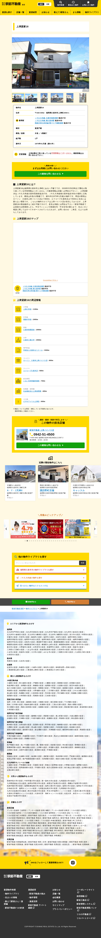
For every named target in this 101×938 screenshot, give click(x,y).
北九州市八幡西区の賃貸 (58, 634)
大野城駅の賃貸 (39, 691)
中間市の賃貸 (87, 634)
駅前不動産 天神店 (68, 818)
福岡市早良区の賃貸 (15, 642)
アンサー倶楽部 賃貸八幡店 (39, 810)
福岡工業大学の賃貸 (53, 786)
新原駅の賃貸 (40, 750)
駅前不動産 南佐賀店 (15, 836)
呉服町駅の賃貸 (29, 736)
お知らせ (46, 12)
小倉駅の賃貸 (12, 683)
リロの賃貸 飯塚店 (30, 813)
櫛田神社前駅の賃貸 (70, 730)
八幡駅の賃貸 (50, 683)
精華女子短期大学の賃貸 (56, 783)
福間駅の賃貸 (50, 685)
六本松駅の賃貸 (62, 727)
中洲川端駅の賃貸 (38, 718)
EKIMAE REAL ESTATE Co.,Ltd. (48, 926)
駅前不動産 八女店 (73, 828)
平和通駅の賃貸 (25, 765)
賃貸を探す (7, 12)
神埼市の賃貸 (48, 667)
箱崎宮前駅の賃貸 (82, 736)
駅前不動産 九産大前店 (37, 815)
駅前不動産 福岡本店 (51, 818)
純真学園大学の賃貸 (15, 786)
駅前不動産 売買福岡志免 (17, 842)
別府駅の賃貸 (48, 727)
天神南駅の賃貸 (55, 730)
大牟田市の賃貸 (13, 655)
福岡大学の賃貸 (68, 786)
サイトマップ (58, 905)
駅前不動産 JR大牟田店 (54, 830)
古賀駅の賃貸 (62, 685)
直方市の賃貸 (74, 634)
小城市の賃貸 (36, 667)
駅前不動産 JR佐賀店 (31, 833)
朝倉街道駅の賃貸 (31, 704)
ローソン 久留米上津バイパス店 (35, 360)
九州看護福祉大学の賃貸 (16, 783)
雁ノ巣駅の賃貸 (42, 745)
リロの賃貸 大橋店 (32, 820)
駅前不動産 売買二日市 (37, 842)
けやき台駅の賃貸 (80, 691)
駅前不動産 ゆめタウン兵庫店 (53, 833)
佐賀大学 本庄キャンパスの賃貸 (77, 793)
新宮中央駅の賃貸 (76, 685)
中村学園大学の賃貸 (32, 781)
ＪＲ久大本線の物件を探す (50, 578)
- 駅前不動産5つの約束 (14, 908)
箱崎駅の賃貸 (67, 688)
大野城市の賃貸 (25, 647)
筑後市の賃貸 (24, 652)
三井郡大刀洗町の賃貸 (15, 650)
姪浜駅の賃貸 (12, 716)
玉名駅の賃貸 (50, 696)
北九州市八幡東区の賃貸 (37, 634)
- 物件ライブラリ (11, 894)
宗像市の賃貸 (12, 637)
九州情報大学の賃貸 (67, 788)
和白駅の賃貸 (67, 745)
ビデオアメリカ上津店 (31, 401)
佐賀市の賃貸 (12, 667)
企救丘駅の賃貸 (13, 770)
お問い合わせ (58, 901)
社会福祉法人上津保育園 (32, 391)
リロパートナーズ (86, 918)
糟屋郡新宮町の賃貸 (32, 644)
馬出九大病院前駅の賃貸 (63, 736)
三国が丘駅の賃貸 (59, 704)
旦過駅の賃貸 (38, 765)
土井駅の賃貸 (41, 747)
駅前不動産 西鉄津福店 (16, 828)
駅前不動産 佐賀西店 (74, 833)
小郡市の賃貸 (66, 647)
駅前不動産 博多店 (34, 818)
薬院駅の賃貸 (31, 702)
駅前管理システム (86, 904)
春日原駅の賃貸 (56, 702)
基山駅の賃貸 (12, 693)
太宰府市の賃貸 (39, 647)
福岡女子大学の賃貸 (84, 786)
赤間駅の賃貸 (26, 685)
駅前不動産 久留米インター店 (74, 826)
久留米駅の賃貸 (37, 693)
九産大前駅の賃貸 (29, 688)
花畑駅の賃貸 (43, 707)
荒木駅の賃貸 (50, 693)
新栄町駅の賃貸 (86, 707)
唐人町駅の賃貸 (62, 716)
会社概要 (56, 897)
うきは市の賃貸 (32, 650)
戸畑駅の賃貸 (38, 683)
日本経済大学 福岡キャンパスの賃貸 (21, 788)
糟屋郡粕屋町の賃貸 (67, 644)
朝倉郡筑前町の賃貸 (48, 650)
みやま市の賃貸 (49, 652)
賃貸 (41, 4)
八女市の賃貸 (12, 652)
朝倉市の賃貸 (78, 647)
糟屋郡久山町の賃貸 (49, 644)
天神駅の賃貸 (24, 718)
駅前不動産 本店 (13, 826)
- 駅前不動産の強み (36, 894)
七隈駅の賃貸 (12, 727)
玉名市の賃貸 (24, 661)
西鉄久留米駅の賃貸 (28, 707)
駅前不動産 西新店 (84, 818)
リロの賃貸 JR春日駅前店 (51, 820)
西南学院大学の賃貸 (15, 781)
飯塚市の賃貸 (36, 637)
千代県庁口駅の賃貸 (44, 736)
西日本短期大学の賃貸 (36, 791)
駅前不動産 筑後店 (57, 828)
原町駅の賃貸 (48, 756)
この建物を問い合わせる (50, 174)
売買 (47, 4)
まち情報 (77, 12)
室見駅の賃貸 (24, 716)
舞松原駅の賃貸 (29, 747)
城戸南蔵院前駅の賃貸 (31, 759)
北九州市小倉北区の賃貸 (73, 632)
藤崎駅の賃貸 (36, 716)
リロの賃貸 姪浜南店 (15, 820)
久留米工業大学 (29, 340)
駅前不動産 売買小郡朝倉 (58, 842)
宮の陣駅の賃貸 (13, 707)
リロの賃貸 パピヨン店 (82, 815)
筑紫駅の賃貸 (45, 704)
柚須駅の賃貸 (36, 756)
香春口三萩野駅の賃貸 (53, 765)
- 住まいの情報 (10, 897)
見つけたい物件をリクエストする (50, 586)
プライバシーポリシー (62, 909)
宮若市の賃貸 (24, 637)
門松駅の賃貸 (74, 756)
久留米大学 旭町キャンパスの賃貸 (48, 793)
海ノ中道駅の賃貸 (28, 745)
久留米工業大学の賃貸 (81, 791)
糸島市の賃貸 (29, 642)
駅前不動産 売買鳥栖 (81, 844)
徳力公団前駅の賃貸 (54, 767)
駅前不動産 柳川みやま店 (33, 830)
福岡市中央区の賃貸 (32, 639)
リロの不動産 (84, 914)
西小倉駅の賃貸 (25, 683)
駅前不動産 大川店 (14, 830)
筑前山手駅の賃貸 (14, 759)
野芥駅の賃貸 (50, 725)
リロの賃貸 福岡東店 (47, 813)
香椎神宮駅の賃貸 (14, 747)
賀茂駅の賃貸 (38, 725)
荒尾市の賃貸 (12, 661)
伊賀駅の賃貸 (54, 747)
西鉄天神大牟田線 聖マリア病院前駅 (49, 123)
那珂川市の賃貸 (82, 644)
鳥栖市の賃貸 (24, 667)
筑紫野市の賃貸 (53, 647)
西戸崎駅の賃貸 (13, 745)
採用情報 (82, 896)
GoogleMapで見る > (50, 280)
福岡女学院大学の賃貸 (36, 783)
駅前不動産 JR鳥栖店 (53, 836)
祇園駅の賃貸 (52, 718)
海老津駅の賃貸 (13, 685)
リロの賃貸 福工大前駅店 (17, 815)
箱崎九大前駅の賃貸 (15, 738)
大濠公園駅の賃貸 (76, 716)
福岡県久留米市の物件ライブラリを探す (50, 570)
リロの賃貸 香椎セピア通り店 (59, 815)
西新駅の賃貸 (48, 716)
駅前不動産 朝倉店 (75, 823)
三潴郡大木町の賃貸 (65, 652)
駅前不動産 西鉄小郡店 (57, 823)
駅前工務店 (83, 900)
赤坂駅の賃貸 (12, 718)
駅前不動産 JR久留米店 (52, 826)
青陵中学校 (27, 319)
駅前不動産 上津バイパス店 (37, 828)
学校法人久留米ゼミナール (33, 350)
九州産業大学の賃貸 (67, 781)
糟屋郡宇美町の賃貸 (44, 642)
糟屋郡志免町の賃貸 (79, 642)
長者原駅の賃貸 (67, 747)
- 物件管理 (32, 897)
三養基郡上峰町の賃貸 (34, 670)
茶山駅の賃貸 (36, 727)
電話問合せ (70, 602)
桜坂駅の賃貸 (74, 727)
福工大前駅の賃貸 (14, 688)
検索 (82, 563)
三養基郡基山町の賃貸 (15, 670)
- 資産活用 (32, 901)
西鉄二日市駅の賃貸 (15, 704)
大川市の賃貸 (36, 652)
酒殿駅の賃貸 (80, 747)
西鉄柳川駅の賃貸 (71, 707)
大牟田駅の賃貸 (25, 696)
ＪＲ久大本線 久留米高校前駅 (46, 118)
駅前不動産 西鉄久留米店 (31, 826)
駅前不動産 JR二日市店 (72, 820)
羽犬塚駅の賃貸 (63, 693)
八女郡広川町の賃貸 (82, 652)
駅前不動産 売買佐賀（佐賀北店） (58, 844)
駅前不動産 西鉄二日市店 (17, 823)
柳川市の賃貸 (76, 650)
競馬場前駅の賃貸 (26, 767)
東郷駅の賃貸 (38, 685)
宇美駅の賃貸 (52, 750)
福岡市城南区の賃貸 (81, 639)
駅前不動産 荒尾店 (14, 833)
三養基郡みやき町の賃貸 (54, 670)
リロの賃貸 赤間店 (78, 810)
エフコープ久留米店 (30, 371)
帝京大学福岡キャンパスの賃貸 (59, 791)
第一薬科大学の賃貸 (49, 781)
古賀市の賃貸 (61, 637)
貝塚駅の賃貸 (29, 738)
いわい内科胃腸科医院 (31, 381)
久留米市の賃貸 (63, 650)
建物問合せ (31, 602)
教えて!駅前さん (61, 12)
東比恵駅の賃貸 (77, 718)
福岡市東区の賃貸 (75, 637)
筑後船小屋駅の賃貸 (79, 693)
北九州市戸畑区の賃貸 (53, 632)
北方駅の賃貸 (12, 767)
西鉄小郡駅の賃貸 (75, 704)
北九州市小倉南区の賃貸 (16, 634)
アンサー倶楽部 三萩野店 (17, 810)
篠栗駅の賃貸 (87, 756)
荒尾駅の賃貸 (38, 696)
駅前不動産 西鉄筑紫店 (37, 823)
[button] (86, 62)
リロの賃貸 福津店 (14, 813)
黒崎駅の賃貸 (62, 683)
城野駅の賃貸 (81, 765)
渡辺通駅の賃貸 (41, 730)
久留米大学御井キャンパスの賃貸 (20, 793)
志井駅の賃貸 (87, 767)
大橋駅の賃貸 (43, 702)
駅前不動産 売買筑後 (15, 844)
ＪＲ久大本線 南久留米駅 (44, 120)
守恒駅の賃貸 (40, 767)
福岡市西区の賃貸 (64, 639)
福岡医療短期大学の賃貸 (33, 786)
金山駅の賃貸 (24, 727)
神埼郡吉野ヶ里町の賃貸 (65, 667)
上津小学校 (27, 309)
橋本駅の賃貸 (12, 725)
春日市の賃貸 (12, 647)
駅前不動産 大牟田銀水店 (74, 830)
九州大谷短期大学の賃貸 (16, 791)
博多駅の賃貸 (12, 691)
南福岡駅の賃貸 (25, 691)
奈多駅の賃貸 (55, 745)
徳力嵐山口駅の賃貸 (72, 767)
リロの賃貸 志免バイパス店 (68, 813)
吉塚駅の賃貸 (80, 688)
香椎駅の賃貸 (43, 688)
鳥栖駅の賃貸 (24, 693)
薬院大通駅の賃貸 (14, 730)
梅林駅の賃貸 (62, 725)
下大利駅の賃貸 (70, 702)
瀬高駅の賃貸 (12, 696)
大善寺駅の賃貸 (56, 707)
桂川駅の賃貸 (76, 759)
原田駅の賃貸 (66, 691)
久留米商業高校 (29, 330)
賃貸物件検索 (10, 890)
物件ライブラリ (92, 12)
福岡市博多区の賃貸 (15, 639)
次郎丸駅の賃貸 (25, 725)
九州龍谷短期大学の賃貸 (47, 788)
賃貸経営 (33, 12)
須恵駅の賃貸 (12, 750)
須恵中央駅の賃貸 (26, 750)
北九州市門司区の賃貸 (15, 632)
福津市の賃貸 (48, 637)
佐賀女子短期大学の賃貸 (16, 796)
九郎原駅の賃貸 (48, 759)
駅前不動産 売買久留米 (78, 842)
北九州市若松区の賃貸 (34, 632)
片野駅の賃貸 (69, 765)
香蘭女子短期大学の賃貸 (77, 783)
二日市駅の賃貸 (53, 691)
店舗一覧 (20, 12)
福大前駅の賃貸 (75, 725)
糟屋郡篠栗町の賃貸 (61, 642)
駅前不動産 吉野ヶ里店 (34, 836)
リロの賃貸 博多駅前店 (16, 818)
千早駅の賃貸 (55, 688)
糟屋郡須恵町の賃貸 (15, 644)
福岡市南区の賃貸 (49, 639)
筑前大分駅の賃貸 (63, 759)
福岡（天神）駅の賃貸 (15, 702)
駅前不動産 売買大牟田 (34, 844)
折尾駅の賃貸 (74, 683)
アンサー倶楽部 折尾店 (60, 810)
